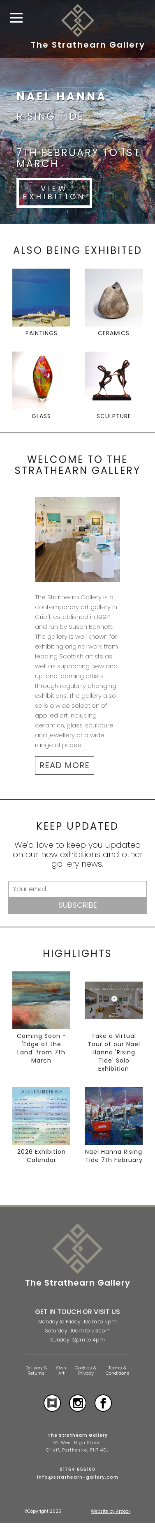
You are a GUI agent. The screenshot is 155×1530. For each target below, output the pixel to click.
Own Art (61, 1370)
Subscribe (77, 905)
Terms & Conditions (118, 1370)
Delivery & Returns (36, 1370)
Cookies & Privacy (86, 1370)
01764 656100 (77, 1469)
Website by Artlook (110, 1511)
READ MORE (64, 765)
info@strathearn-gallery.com (77, 1477)
